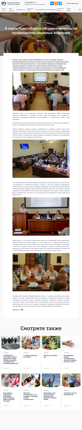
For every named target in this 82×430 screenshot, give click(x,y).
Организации (19, 9)
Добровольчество (45, 9)
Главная (3, 14)
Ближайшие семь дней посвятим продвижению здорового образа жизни (50, 396)
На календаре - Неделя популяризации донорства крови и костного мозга (70, 359)
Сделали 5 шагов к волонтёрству (70, 393)
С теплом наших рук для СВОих (30, 356)
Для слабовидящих (72, 3)
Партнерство (53, 9)
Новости (25, 9)
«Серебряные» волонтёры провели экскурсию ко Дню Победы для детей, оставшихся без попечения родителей (10, 359)
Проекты (37, 9)
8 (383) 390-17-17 (31, 2)
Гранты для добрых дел (50, 356)
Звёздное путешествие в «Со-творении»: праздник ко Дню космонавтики (30, 396)
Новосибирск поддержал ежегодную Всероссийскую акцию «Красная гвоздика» (8, 397)
